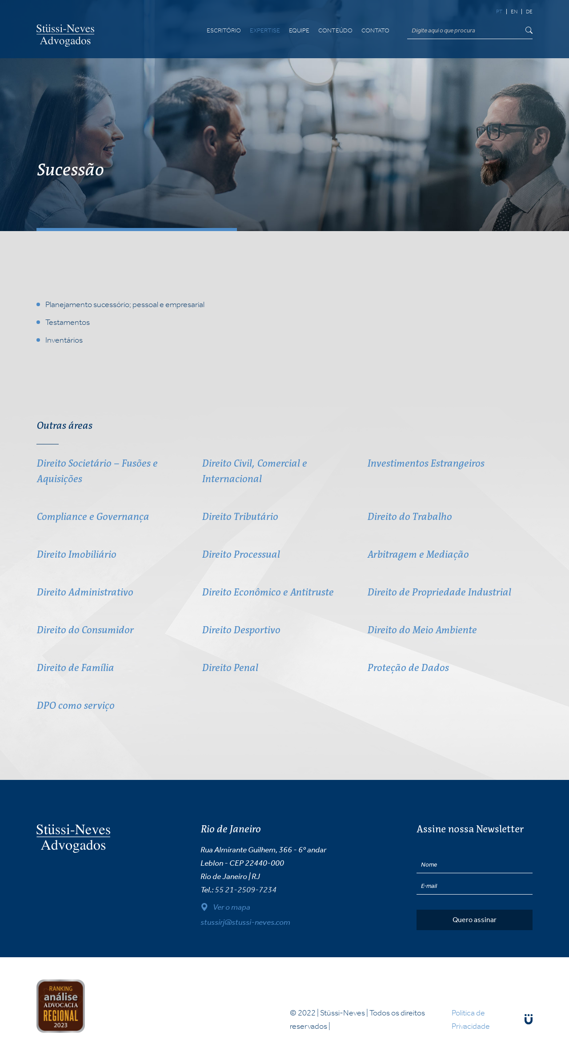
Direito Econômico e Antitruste (267, 592)
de (529, 11)
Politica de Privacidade (471, 1019)
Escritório (224, 31)
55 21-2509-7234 (245, 890)
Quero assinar (475, 919)
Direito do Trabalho (409, 517)
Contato (375, 31)
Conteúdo (335, 31)
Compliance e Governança (92, 517)
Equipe (299, 31)
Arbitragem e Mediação (418, 554)
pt (499, 11)
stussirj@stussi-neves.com (245, 922)
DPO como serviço (75, 705)
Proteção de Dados (408, 668)
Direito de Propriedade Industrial (439, 592)
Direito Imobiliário (76, 554)
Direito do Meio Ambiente (422, 630)
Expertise (265, 31)
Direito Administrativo (84, 592)
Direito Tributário (240, 517)
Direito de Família (75, 668)
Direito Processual (241, 554)
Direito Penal (230, 668)
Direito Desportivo (241, 630)
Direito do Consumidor (84, 630)
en (514, 11)
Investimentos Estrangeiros (425, 463)
